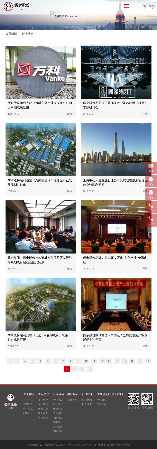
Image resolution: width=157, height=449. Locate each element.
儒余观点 (102, 404)
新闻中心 (87, 394)
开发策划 (58, 404)
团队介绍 (28, 413)
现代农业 (43, 408)
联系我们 (117, 394)
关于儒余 (29, 394)
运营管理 (58, 426)
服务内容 (58, 394)
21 (82, 369)
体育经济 (43, 413)
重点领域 (43, 394)
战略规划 (58, 422)
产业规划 (58, 399)
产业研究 (102, 399)
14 (117, 360)
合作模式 (28, 408)
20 (74, 369)
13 (109, 360)
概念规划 (58, 417)
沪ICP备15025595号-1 (81, 444)
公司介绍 (28, 399)
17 (139, 360)
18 (147, 360)
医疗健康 (43, 404)
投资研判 (58, 413)
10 (86, 360)
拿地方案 (58, 408)
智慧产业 (43, 417)
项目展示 (73, 394)
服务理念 (28, 404)
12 (101, 360)
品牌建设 (58, 431)
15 (124, 360)
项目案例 (72, 399)
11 (93, 360)
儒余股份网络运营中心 (118, 444)
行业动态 (27, 33)
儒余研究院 (104, 394)
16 (132, 360)
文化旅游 (43, 399)
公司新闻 (11, 33)
